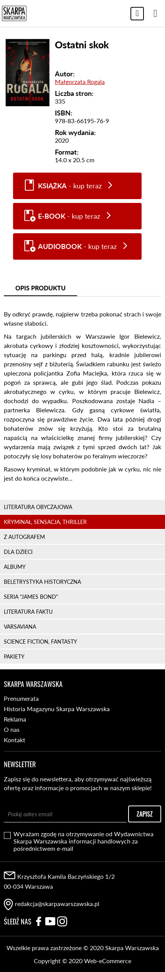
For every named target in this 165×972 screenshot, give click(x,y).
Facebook (38, 921)
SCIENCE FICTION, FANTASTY (40, 641)
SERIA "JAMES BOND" (31, 596)
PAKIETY (14, 656)
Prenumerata (21, 698)
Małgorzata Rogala (80, 81)
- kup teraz (70, 186)
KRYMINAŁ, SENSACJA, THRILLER (45, 522)
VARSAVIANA (20, 626)
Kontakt (14, 739)
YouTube (50, 921)
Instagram (62, 921)
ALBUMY (15, 566)
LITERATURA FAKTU (28, 611)
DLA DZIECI (18, 552)
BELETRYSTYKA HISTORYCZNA (42, 581)
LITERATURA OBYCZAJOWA (38, 507)
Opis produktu (40, 288)
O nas (12, 729)
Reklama (15, 719)
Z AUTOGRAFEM (24, 537)
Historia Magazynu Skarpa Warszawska (57, 708)
